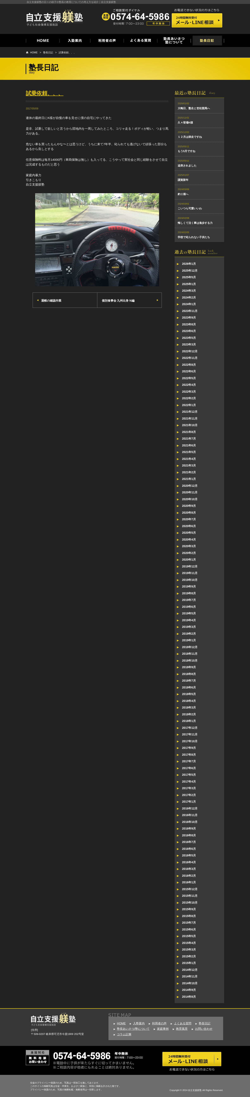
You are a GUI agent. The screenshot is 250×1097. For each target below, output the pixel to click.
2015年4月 (189, 943)
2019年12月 (190, 566)
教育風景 (182, 1028)
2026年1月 (189, 263)
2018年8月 (189, 674)
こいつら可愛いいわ (190, 208)
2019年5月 (189, 613)
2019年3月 (189, 626)
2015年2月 (189, 956)
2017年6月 (189, 768)
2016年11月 (190, 815)
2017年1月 (189, 801)
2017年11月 (190, 734)
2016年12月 (190, 808)
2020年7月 (189, 519)
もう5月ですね (186, 151)
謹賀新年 (183, 179)
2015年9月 (189, 909)
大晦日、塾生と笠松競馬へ (194, 108)
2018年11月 (190, 653)
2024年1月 (189, 304)
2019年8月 (189, 593)
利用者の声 (159, 1023)
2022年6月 (189, 371)
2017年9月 (189, 747)
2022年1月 (189, 405)
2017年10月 (190, 741)
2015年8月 (189, 916)
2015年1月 (189, 963)
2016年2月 (189, 875)
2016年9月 (189, 828)
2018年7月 (189, 680)
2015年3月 (189, 949)
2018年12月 (190, 647)
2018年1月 (189, 721)
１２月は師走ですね (190, 136)
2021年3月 (189, 465)
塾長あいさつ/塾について (133, 1028)
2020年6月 (189, 526)
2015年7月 (189, 922)
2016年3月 (189, 868)
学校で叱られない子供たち (194, 237)
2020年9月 (189, 505)
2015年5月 (189, 936)
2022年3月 (189, 391)
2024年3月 (189, 290)
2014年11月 (190, 976)
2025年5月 (189, 277)
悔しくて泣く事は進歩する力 (195, 222)
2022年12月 (190, 351)
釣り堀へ (183, 194)
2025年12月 (190, 270)
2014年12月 (190, 969)
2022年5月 (189, 378)
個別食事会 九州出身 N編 (118, 300)
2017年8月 (189, 754)
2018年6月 (189, 687)
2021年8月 (189, 432)
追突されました (187, 165)
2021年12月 (190, 411)
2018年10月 (190, 660)
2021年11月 (190, 418)
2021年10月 (190, 425)
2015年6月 (189, 929)
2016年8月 (189, 835)
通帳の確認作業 (51, 300)
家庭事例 (163, 1028)
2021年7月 (189, 438)
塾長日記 (48, 52)
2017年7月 (189, 761)
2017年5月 (189, 774)
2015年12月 (190, 889)
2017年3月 (189, 788)
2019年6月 (189, 606)
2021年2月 (189, 472)
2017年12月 (190, 727)
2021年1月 (189, 479)
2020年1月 (189, 559)
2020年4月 (189, 539)
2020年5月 (189, 532)
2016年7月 (189, 842)
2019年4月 (189, 620)
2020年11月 (190, 492)
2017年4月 (189, 781)
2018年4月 (189, 701)
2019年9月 (189, 586)
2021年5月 (189, 452)
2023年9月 (189, 317)
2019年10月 (190, 579)
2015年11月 (190, 895)
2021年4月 (189, 458)
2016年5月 (189, 855)
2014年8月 (189, 996)
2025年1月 (189, 284)
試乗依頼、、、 (67, 52)
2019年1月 (189, 640)
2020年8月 (189, 512)
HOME (34, 52)
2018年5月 (189, 694)
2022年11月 (190, 358)
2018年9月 (189, 667)
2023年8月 (189, 324)
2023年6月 (189, 331)
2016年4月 (189, 862)
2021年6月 (189, 445)
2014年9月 (189, 989)
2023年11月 (190, 311)
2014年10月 (190, 983)
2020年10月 (190, 499)
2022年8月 (189, 364)
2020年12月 (190, 485)
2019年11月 (190, 573)
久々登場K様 (185, 122)
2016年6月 (189, 848)
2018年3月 (189, 707)
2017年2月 (189, 795)
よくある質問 (182, 1023)
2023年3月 (189, 344)
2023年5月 (189, 337)
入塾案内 (139, 1023)
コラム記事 (124, 1034)
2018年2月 (189, 714)
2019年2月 (189, 633)
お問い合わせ (203, 1028)
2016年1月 (189, 882)
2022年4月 (189, 384)
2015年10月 (190, 902)
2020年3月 (189, 546)
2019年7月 (189, 600)
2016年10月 (190, 822)
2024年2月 (189, 297)
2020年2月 (189, 553)
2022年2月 (189, 398)
